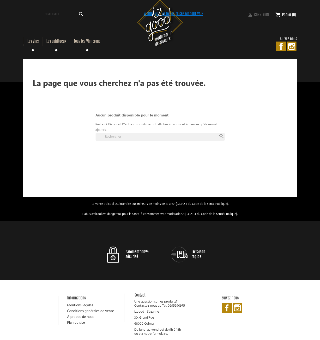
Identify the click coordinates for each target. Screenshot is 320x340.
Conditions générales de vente (90, 311)
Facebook (281, 46)
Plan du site (76, 323)
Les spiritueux (56, 41)
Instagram (291, 46)
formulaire (159, 334)
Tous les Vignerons (87, 41)
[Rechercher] (64, 14)
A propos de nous (80, 317)
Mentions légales (80, 305)
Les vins (33, 41)
